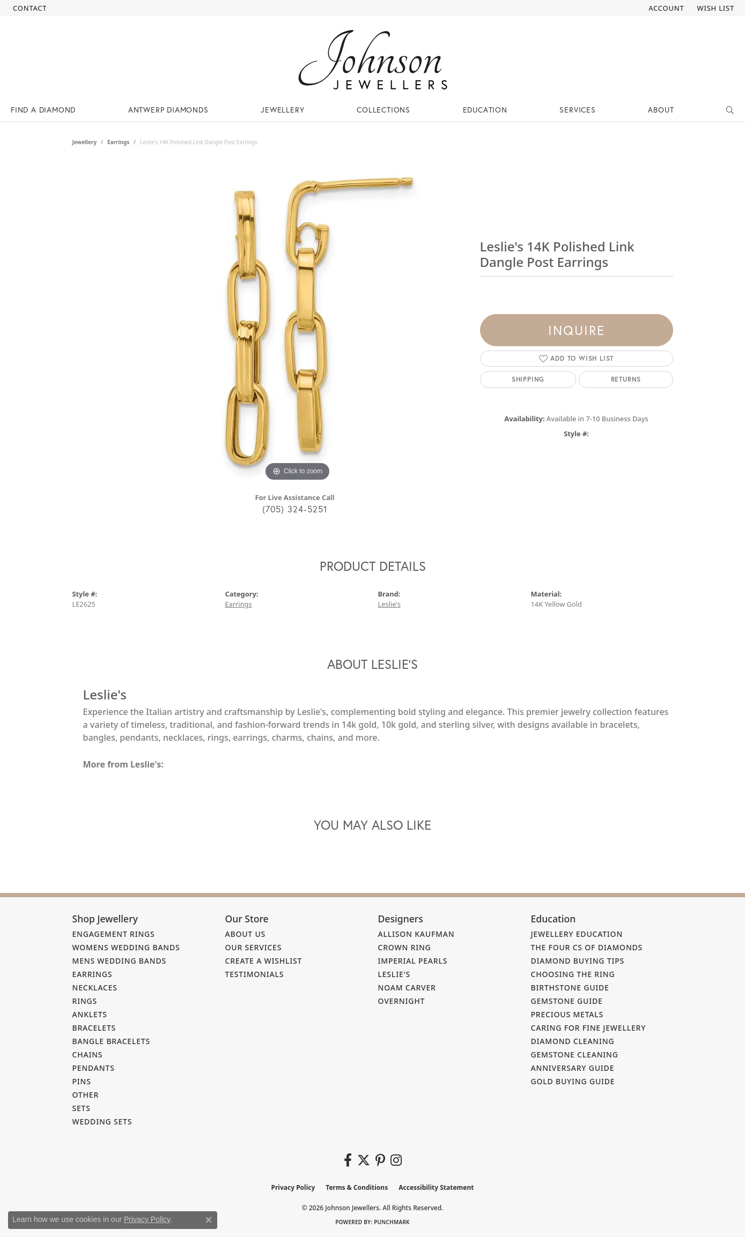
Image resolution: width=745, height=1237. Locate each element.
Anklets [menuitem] (89, 1014)
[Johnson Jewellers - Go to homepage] (373, 59)
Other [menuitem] (85, 1095)
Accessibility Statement (436, 1187)
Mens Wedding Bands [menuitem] (119, 961)
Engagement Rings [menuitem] (113, 934)
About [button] (661, 110)
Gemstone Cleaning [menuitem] (574, 1054)
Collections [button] (383, 110)
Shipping (528, 379)
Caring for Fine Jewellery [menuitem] (588, 1028)
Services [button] (577, 110)
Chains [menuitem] (87, 1054)
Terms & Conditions (357, 1187)
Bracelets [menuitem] (94, 1028)
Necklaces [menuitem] (94, 987)
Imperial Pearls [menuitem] (413, 961)
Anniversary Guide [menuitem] (573, 1068)
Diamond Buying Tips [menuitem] (578, 961)
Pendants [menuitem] (93, 1068)
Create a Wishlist (264, 961)
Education (485, 110)
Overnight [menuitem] (401, 1001)
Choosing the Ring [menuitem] (573, 974)
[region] (298, 323)
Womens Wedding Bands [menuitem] (126, 947)
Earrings (118, 142)
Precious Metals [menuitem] (567, 1014)
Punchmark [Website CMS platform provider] (392, 1222)
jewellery (84, 142)
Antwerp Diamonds (168, 110)
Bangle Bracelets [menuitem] (111, 1041)
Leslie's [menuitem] (394, 974)
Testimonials (254, 974)
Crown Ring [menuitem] (404, 947)
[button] (665, 8)
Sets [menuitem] (81, 1108)
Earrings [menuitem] (92, 974)
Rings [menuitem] (85, 1001)
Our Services (253, 947)
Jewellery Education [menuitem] (577, 934)
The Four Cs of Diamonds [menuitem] (587, 947)
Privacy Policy (293, 1187)
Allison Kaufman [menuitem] (416, 934)
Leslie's (389, 604)
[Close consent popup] (208, 1220)
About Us (245, 934)
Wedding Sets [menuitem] (102, 1121)
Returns (626, 379)
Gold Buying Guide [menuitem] (573, 1081)
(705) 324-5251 (295, 509)
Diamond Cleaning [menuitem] (573, 1041)
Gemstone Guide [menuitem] (567, 1001)
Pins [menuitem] (81, 1081)
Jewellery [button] (282, 110)
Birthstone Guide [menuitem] (570, 987)
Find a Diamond (43, 110)
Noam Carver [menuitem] (407, 987)
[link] (29, 8)
